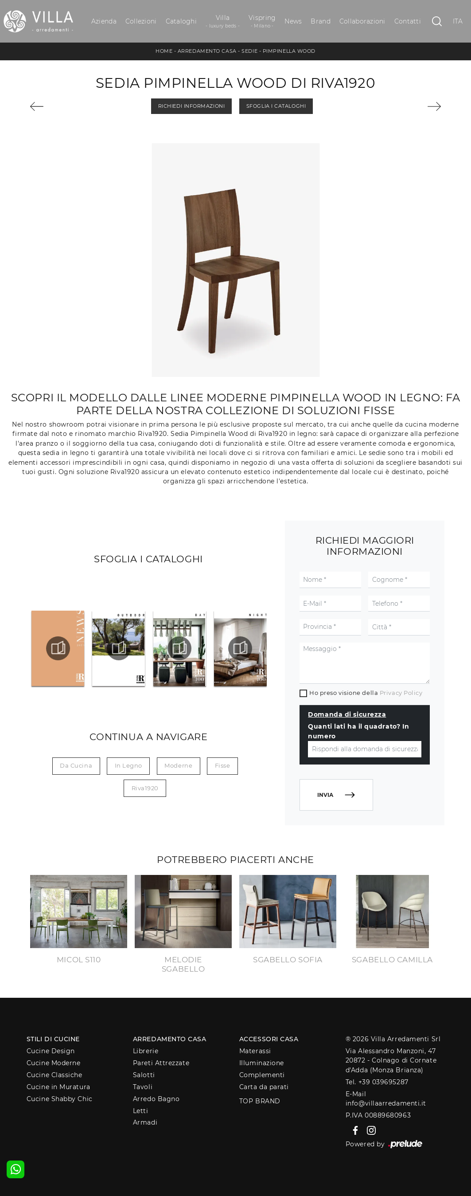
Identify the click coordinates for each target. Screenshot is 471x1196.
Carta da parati (264, 1087)
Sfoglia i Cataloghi (276, 106)
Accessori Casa (269, 1039)
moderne (178, 765)
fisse (222, 765)
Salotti (144, 1075)
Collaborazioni (362, 21)
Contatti (407, 21)
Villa (223, 21)
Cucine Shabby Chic (60, 1099)
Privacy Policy (401, 692)
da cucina (76, 765)
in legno (128, 765)
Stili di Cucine (53, 1039)
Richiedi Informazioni (191, 106)
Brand (320, 21)
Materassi (255, 1051)
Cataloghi (181, 21)
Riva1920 (145, 788)
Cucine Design (51, 1051)
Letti (140, 1111)
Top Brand (259, 1101)
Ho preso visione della (365, 692)
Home (164, 51)
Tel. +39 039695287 (377, 1082)
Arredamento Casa (207, 51)
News (293, 21)
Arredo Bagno (156, 1099)
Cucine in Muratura (58, 1087)
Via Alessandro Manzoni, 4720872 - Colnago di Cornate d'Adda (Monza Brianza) (391, 1060)
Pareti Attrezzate (161, 1063)
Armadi (145, 1122)
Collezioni (141, 21)
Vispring (262, 21)
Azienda (104, 21)
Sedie (249, 51)
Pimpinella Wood (289, 51)
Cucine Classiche (54, 1075)
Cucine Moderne (54, 1063)
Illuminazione (261, 1063)
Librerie (145, 1051)
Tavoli (142, 1087)
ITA (458, 21)
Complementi (262, 1075)
